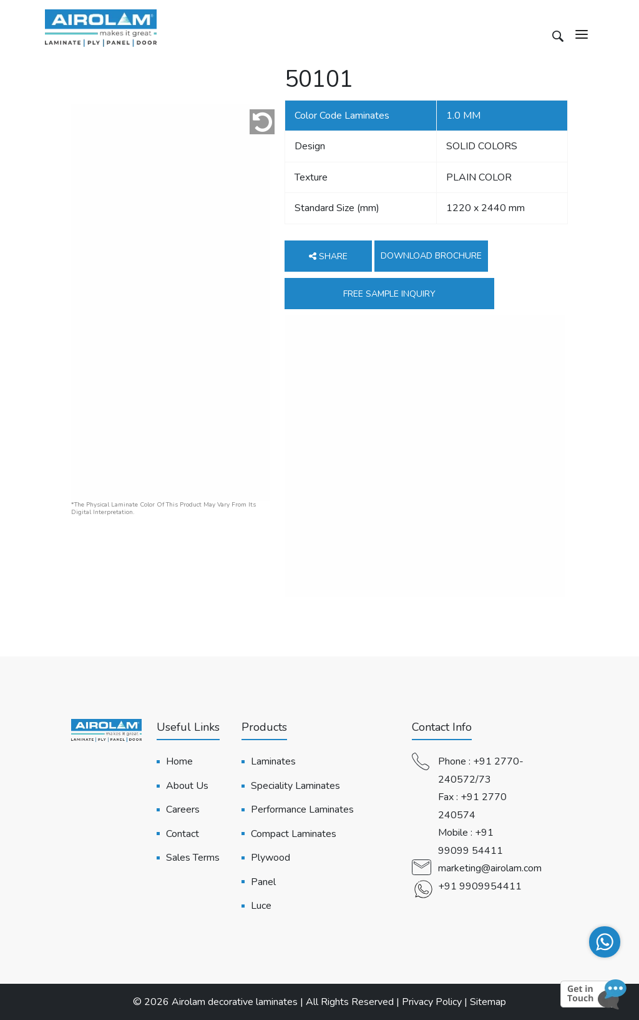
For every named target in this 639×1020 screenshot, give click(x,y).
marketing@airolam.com (490, 868)
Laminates (273, 761)
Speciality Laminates (295, 786)
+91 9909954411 (480, 886)
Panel (263, 882)
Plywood (270, 857)
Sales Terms (193, 857)
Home (179, 761)
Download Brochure (431, 256)
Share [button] (328, 256)
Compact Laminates (293, 834)
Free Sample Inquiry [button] (389, 294)
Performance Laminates (302, 809)
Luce (261, 906)
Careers (183, 809)
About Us (187, 786)
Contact (182, 834)
